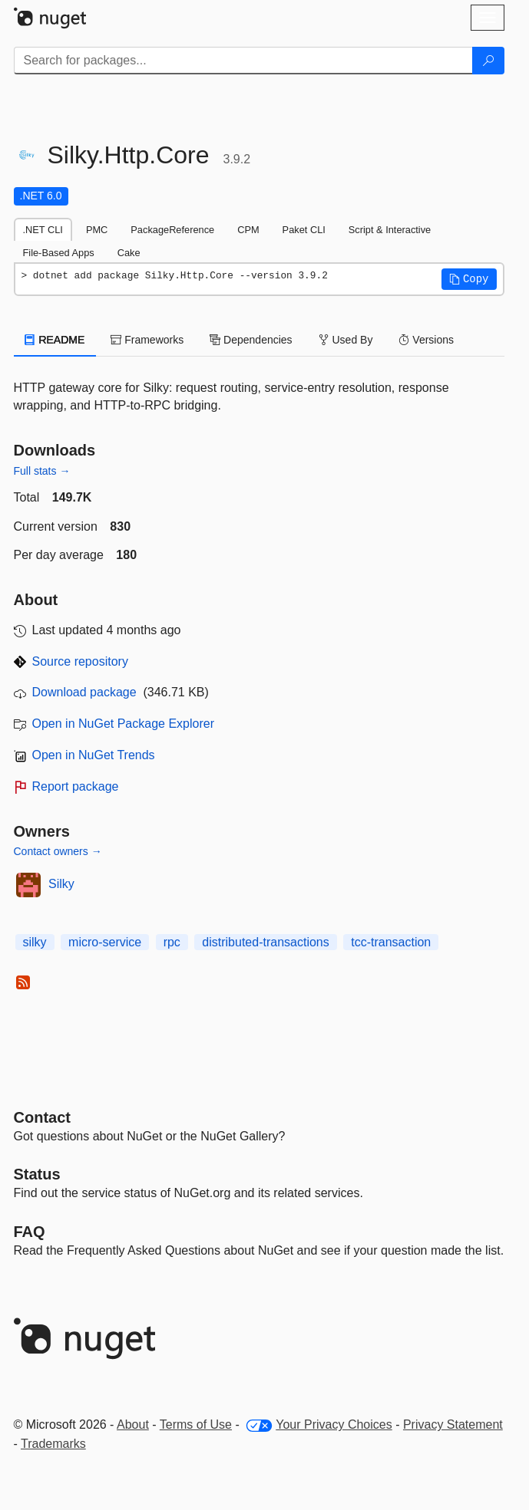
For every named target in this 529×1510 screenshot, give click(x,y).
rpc (172, 942)
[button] (469, 279)
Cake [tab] (129, 252)
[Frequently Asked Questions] (29, 1231)
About (133, 1424)
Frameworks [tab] (147, 339)
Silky (61, 883)
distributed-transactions (265, 942)
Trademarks (53, 1443)
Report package (75, 786)
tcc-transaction (391, 942)
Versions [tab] (426, 339)
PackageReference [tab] (172, 229)
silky (35, 942)
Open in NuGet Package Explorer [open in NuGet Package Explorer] (123, 723)
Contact (42, 1117)
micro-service (104, 942)
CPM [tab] (248, 229)
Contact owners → (58, 851)
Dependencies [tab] (251, 339)
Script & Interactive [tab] (390, 229)
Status (37, 1174)
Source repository (80, 661)
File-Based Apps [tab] (58, 252)
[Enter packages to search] (243, 60)
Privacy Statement (453, 1424)
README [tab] (55, 339)
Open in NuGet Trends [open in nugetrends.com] (93, 755)
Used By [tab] (346, 339)
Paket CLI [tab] (304, 229)
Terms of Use (196, 1424)
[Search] (488, 60)
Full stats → (42, 471)
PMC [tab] (96, 229)
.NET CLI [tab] (43, 229)
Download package (84, 692)
